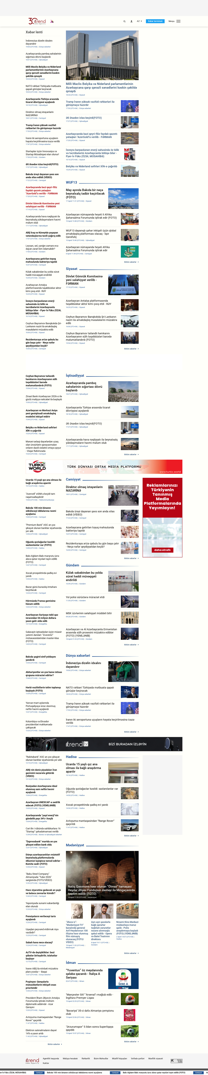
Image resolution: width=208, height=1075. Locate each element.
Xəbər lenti (34, 32)
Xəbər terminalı (155, 21)
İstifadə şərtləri (137, 1058)
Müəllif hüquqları (119, 1058)
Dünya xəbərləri (78, 656)
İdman (71, 963)
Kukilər (46, 1063)
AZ (138, 21)
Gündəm (72, 565)
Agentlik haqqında (51, 1058)
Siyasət (71, 269)
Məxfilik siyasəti (155, 1058)
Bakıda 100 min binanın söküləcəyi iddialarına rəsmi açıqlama (94, 1072)
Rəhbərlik (86, 1058)
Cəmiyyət (73, 479)
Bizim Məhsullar (101, 1058)
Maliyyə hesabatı (70, 1058)
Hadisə (71, 757)
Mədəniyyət (75, 845)
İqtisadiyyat (75, 376)
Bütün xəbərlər (130, 262)
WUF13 (71, 182)
